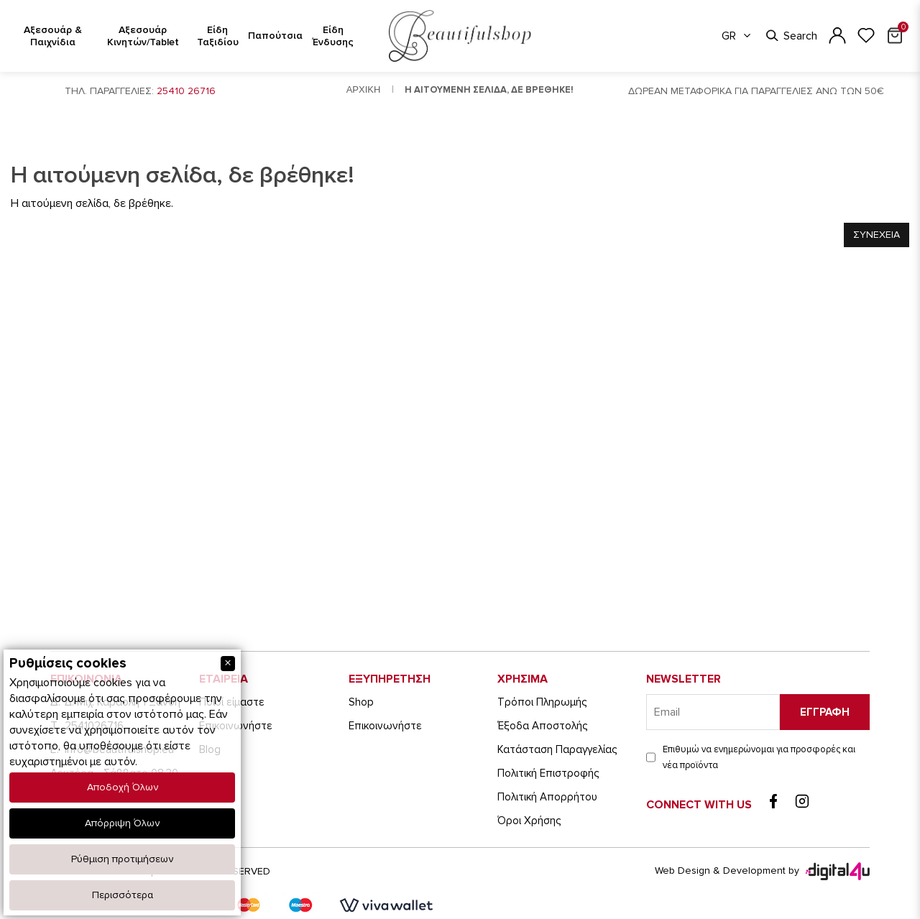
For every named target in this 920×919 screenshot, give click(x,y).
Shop (361, 702)
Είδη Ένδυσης (333, 36)
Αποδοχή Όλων (122, 787)
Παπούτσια (275, 35)
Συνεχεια (876, 234)
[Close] (228, 663)
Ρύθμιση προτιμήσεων (122, 859)
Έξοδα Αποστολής (542, 725)
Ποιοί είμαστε (231, 702)
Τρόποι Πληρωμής (541, 702)
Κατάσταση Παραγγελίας (557, 749)
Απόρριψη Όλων (122, 823)
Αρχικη (363, 89)
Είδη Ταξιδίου (218, 36)
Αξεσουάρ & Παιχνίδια (53, 36)
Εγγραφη (825, 712)
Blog (210, 749)
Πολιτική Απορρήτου (547, 796)
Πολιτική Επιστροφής (548, 773)
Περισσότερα (122, 895)
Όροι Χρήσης (529, 820)
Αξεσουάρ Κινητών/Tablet (143, 36)
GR (737, 36)
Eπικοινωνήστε (235, 725)
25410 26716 (186, 91)
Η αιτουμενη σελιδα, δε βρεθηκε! (489, 90)
